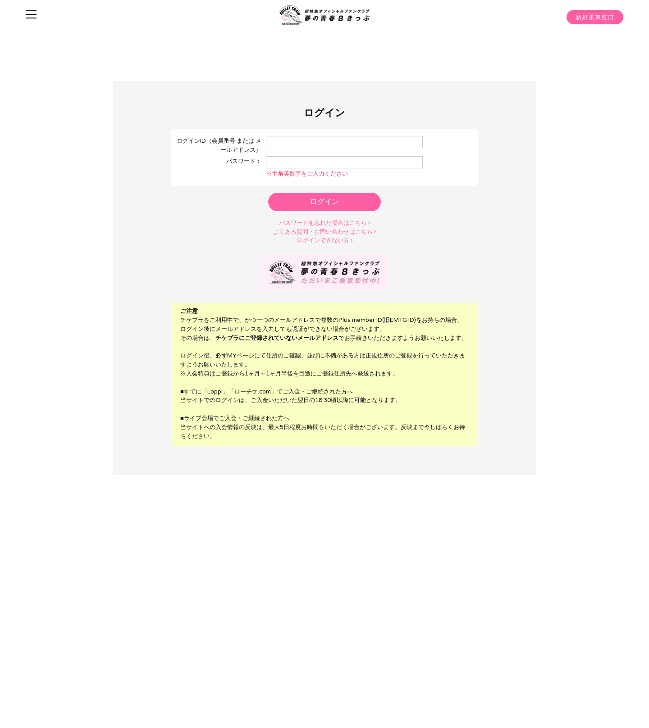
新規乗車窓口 (595, 17)
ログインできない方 (325, 240)
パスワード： (243, 161)
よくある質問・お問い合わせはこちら (324, 231)
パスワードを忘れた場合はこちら (324, 222)
